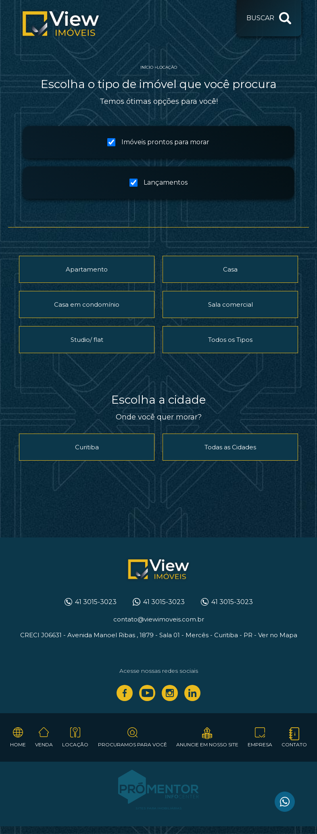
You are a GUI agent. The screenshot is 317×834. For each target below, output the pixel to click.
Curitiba (87, 447)
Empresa (260, 744)
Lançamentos (158, 182)
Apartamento (87, 269)
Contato (294, 744)
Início (146, 67)
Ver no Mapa (277, 635)
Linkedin (192, 693)
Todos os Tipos (230, 339)
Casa (230, 269)
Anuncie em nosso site (207, 744)
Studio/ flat (87, 339)
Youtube (147, 693)
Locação (167, 67)
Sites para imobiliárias (159, 808)
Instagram (170, 693)
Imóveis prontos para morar (158, 142)
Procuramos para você (132, 744)
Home (18, 744)
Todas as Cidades (230, 447)
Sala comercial (230, 304)
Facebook (125, 693)
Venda (44, 744)
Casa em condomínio (86, 304)
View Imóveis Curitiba (158, 570)
